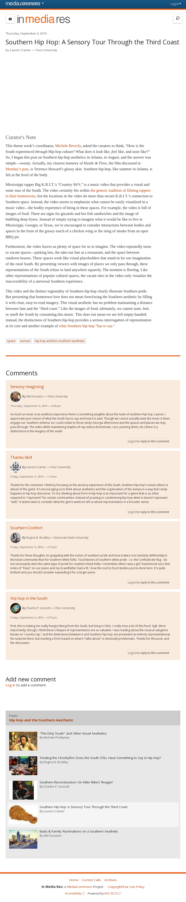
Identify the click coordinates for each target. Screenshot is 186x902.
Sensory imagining (27, 386)
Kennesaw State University (71, 538)
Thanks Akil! (21, 457)
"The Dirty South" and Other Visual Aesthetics (73, 733)
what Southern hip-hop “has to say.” (87, 326)
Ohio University (57, 396)
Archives (110, 879)
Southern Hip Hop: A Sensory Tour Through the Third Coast (83, 807)
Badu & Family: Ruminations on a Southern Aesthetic (79, 831)
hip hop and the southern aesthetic (60, 341)
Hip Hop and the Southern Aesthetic (41, 720)
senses (25, 341)
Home (74, 879)
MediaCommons (79, 886)
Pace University (46, 50)
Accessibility (73, 893)
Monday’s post (17, 169)
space (11, 341)
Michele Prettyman (57, 737)
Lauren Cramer (20, 50)
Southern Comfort (26, 527)
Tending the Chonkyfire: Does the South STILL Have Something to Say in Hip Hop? (100, 758)
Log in (175, 4)
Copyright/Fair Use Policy (126, 886)
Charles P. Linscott (38, 608)
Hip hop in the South (28, 598)
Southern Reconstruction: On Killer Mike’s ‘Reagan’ (76, 782)
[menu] (10, 18)
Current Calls (91, 879)
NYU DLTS (111, 893)
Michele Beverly (68, 146)
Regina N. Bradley (38, 538)
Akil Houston (34, 396)
